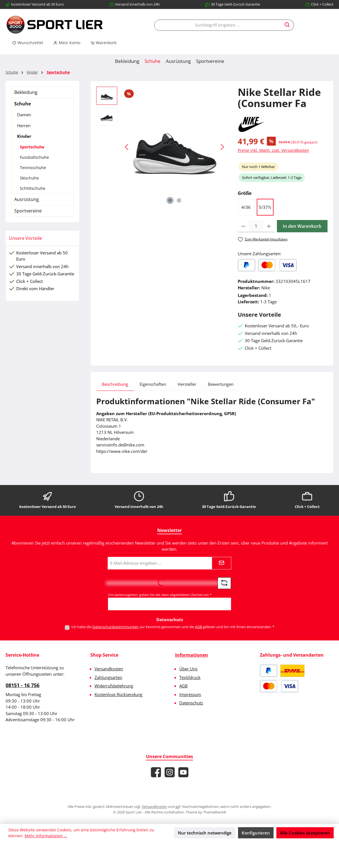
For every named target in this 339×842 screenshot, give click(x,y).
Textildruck (190, 677)
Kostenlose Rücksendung (118, 694)
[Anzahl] (256, 226)
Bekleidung (25, 92)
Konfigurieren (256, 833)
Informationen (191, 655)
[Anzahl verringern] (243, 226)
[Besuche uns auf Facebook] (156, 772)
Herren (23, 125)
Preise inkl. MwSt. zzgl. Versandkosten (273, 150)
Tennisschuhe (33, 167)
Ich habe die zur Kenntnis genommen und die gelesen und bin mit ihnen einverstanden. (172, 626)
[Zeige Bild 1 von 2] (170, 200)
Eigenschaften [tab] (153, 384)
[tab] (115, 384)
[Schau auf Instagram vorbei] (169, 772)
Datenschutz (191, 703)
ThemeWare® (214, 812)
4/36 (246, 207)
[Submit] (221, 563)
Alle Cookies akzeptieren (305, 833)
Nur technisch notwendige (205, 833)
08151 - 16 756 (22, 685)
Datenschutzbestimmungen (115, 626)
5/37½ (265, 207)
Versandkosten (109, 668)
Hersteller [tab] (187, 384)
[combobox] (217, 25)
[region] (161, 147)
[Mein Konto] (67, 43)
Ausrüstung (26, 199)
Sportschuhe (32, 147)
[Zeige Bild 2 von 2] (179, 200)
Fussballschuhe (34, 157)
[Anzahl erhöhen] (269, 226)
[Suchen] (287, 25)
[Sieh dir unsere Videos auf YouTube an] (183, 772)
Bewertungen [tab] (221, 384)
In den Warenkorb (302, 226)
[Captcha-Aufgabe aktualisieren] (224, 583)
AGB (198, 626)
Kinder (24, 136)
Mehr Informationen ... (46, 835)
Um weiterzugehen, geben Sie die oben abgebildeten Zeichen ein (160, 594)
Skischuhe (29, 178)
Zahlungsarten (108, 677)
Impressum (190, 694)
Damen (24, 114)
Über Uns (188, 668)
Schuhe (22, 104)
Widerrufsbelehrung (114, 686)
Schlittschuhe (32, 188)
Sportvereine (28, 211)
